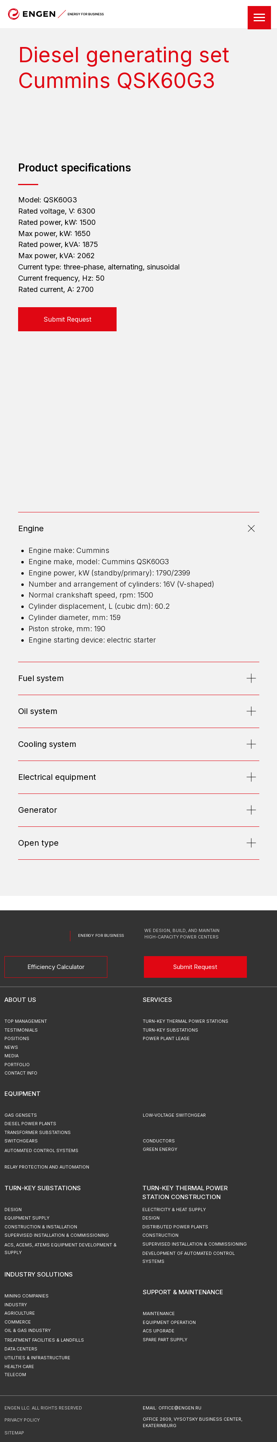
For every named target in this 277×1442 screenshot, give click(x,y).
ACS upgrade (158, 1331)
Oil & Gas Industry (27, 1330)
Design (151, 1218)
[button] (67, 319)
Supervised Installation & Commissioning (194, 1244)
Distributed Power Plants (175, 1227)
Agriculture (19, 1313)
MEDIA (11, 1056)
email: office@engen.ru (172, 1408)
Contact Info (20, 1073)
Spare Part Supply (165, 1339)
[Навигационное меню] (259, 18)
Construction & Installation (40, 1227)
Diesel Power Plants (30, 1123)
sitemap (14, 1433)
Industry (15, 1304)
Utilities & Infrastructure (37, 1357)
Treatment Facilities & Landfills (44, 1340)
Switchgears (21, 1141)
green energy (160, 1149)
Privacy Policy (22, 1420)
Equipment (22, 1093)
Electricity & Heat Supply (174, 1209)
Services (157, 999)
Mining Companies (26, 1296)
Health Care (19, 1366)
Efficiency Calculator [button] (55, 967)
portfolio (17, 1064)
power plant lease (166, 1038)
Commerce (17, 1322)
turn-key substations (170, 1030)
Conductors (159, 1141)
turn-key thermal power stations (185, 1021)
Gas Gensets (20, 1115)
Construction (160, 1235)
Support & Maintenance (183, 1292)
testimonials (21, 1030)
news (11, 1047)
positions (16, 1038)
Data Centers (20, 1349)
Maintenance (159, 1313)
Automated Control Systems (41, 1150)
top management (25, 1021)
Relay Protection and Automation (46, 1167)
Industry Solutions (38, 1274)
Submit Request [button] (195, 967)
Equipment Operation (169, 1322)
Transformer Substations (37, 1132)
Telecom (15, 1374)
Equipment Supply (26, 1218)
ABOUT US (20, 999)
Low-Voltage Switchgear (174, 1115)
